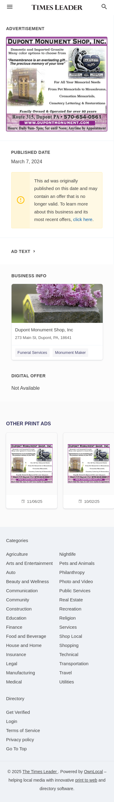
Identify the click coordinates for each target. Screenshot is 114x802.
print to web (86, 780)
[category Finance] (14, 627)
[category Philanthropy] (72, 572)
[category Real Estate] (71, 599)
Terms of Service (23, 730)
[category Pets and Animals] (77, 563)
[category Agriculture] (17, 554)
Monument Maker (70, 352)
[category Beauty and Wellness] (27, 581)
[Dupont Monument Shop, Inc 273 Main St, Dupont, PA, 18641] (57, 313)
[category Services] (68, 627)
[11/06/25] (32, 470)
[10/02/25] (89, 470)
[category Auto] (11, 572)
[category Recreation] (70, 608)
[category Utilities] (66, 681)
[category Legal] (11, 663)
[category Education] (16, 618)
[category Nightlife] (67, 554)
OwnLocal (93, 771)
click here (82, 219)
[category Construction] (19, 608)
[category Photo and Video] (76, 581)
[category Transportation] (73, 663)
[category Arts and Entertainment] (29, 563)
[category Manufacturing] (20, 672)
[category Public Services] (75, 590)
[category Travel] (65, 672)
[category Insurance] (16, 654)
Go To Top (16, 748)
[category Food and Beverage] (26, 636)
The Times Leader (40, 771)
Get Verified (18, 712)
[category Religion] (67, 618)
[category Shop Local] (70, 636)
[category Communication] (22, 590)
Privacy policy (20, 739)
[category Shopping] (68, 645)
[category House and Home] (24, 645)
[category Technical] (68, 654)
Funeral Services (32, 352)
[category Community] (17, 599)
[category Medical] (14, 681)
